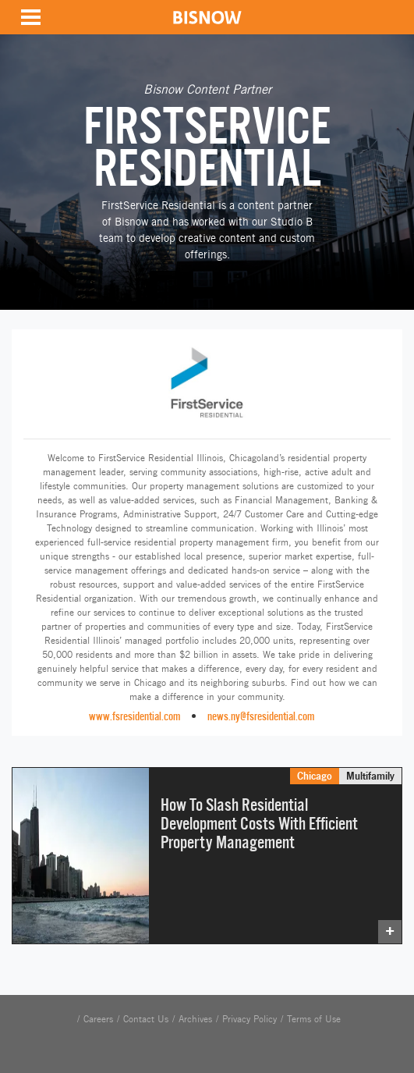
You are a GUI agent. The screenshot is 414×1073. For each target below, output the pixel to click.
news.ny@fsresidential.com (260, 716)
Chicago (314, 775)
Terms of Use (314, 1019)
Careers (98, 1019)
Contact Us (145, 1019)
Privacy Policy (249, 1019)
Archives (195, 1019)
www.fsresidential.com (134, 716)
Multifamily (370, 775)
